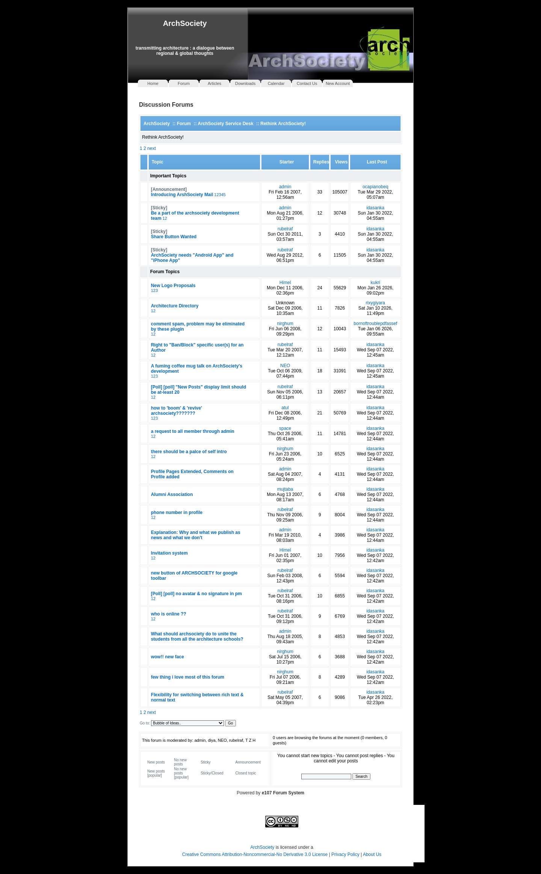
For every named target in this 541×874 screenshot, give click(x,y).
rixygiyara (375, 302)
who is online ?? (168, 614)
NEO (285, 365)
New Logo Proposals (173, 285)
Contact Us (307, 83)
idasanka (375, 207)
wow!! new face (167, 656)
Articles (214, 83)
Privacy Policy (346, 854)
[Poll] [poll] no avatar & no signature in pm (196, 593)
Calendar (276, 83)
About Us (372, 854)
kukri (375, 282)
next (151, 148)
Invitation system (169, 553)
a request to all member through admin (192, 431)
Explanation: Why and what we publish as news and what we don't (195, 535)
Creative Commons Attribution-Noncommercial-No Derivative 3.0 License (255, 854)
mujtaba (285, 489)
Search (361, 776)
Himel (285, 282)
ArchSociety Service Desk (225, 123)
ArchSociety (185, 23)
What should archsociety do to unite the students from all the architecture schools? (197, 636)
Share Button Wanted (174, 236)
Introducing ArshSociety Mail (182, 194)
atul (285, 407)
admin (285, 186)
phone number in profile (176, 512)
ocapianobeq (375, 186)
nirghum (285, 323)
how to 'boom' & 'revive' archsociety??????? (176, 410)
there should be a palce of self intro (189, 451)
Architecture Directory (175, 305)
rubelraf (285, 228)
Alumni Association (172, 494)
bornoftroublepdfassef (375, 323)
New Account (338, 83)
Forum (184, 83)
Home (152, 83)
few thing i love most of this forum (187, 677)
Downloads (245, 83)
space (285, 428)
